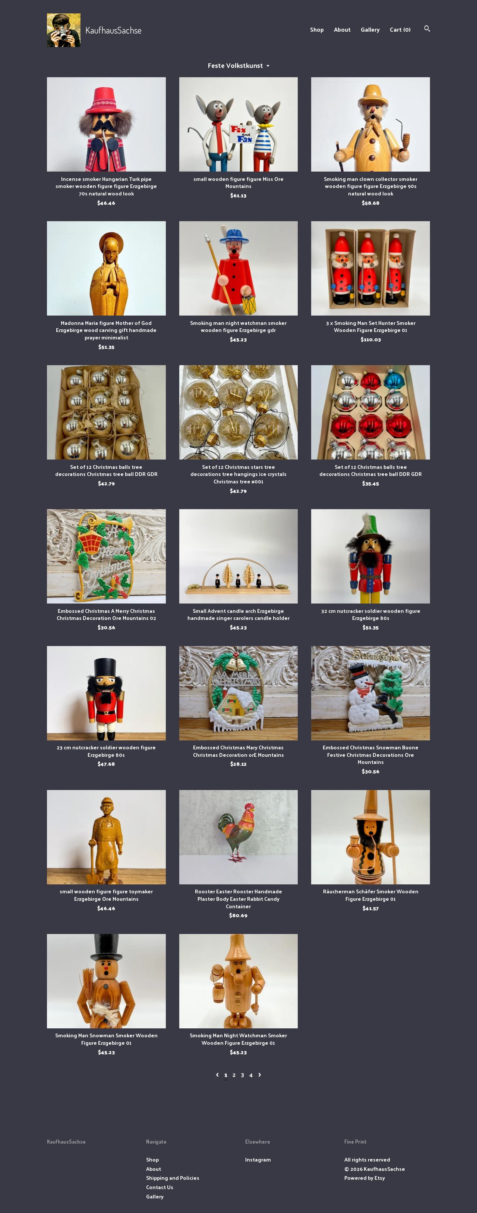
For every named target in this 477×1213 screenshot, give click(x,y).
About (342, 29)
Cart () (400, 29)
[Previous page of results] (218, 1074)
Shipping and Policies (172, 1177)
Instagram (258, 1159)
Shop (317, 29)
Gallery (370, 29)
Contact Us (159, 1187)
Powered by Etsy (364, 1177)
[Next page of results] (260, 1074)
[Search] (427, 29)
